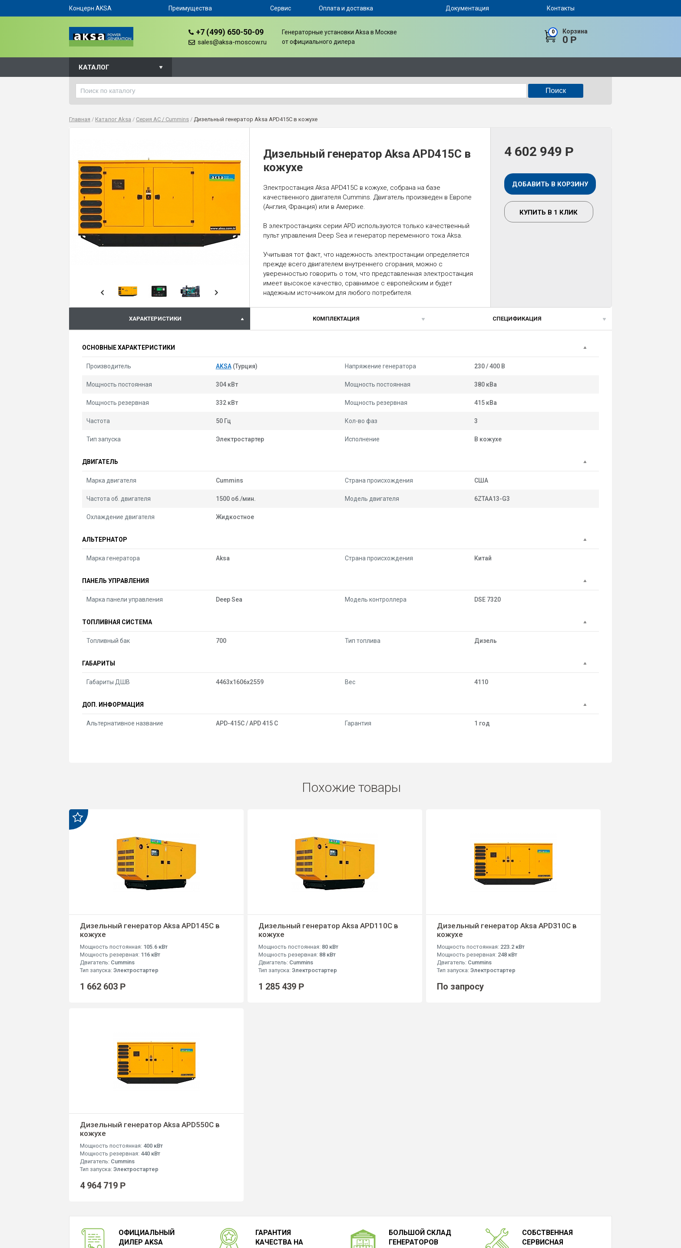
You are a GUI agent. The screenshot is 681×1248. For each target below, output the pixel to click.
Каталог (94, 67)
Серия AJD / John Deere (337, 1215)
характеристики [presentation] (155, 318)
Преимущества (190, 8)
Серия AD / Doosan (331, 1158)
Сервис (280, 8)
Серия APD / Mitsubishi (335, 1196)
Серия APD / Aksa (329, 1205)
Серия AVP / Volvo (329, 1186)
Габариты (98, 663)
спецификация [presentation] (517, 318)
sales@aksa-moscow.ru (232, 42)
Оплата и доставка (346, 8)
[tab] (159, 319)
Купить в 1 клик (548, 212)
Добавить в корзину (550, 184)
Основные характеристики (128, 347)
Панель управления (115, 580)
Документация (467, 8)
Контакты (561, 8)
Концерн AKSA (90, 8)
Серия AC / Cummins (332, 1167)
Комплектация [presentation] (336, 318)
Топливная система (117, 622)
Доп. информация (113, 704)
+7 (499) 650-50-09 (230, 31)
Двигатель (100, 461)
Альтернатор (104, 539)
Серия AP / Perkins (330, 1177)
